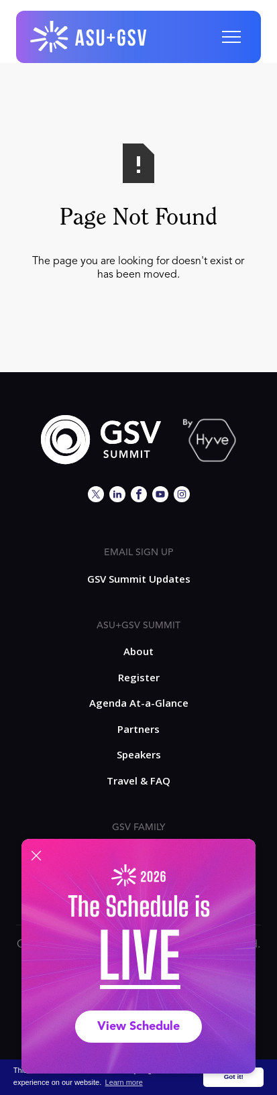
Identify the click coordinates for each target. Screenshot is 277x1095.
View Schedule (138, 1027)
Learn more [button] (124, 1082)
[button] (231, 37)
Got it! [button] (233, 1076)
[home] (89, 37)
